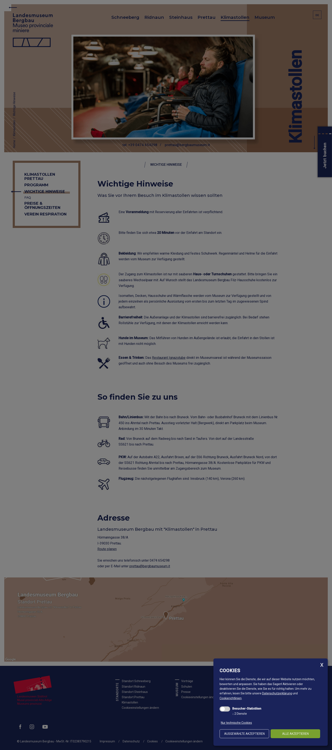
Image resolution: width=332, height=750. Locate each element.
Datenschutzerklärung (277, 693)
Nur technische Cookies (236, 722)
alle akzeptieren (295, 733)
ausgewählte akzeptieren (244, 733)
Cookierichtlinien (231, 698)
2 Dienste (239, 713)
